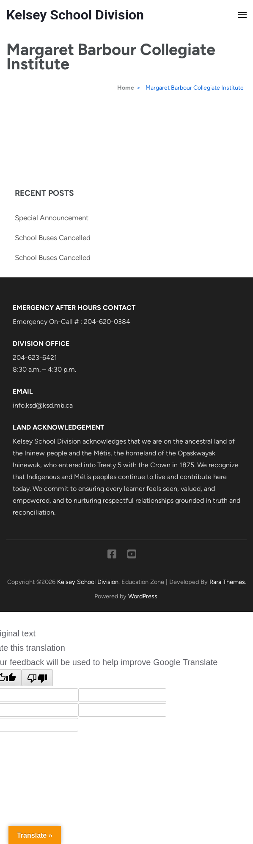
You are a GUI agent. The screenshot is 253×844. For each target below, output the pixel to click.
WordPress (142, 596)
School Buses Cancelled (53, 237)
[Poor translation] (37, 677)
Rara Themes (227, 582)
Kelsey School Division (75, 15)
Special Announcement (51, 218)
